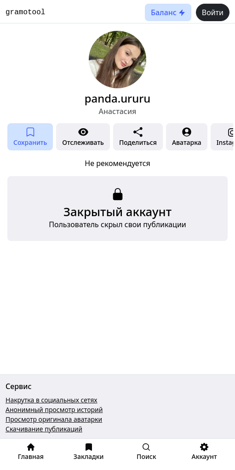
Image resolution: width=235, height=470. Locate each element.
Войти (213, 12)
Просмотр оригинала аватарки (54, 419)
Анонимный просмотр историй (54, 409)
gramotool (25, 12)
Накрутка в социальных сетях (51, 399)
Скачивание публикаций (44, 428)
